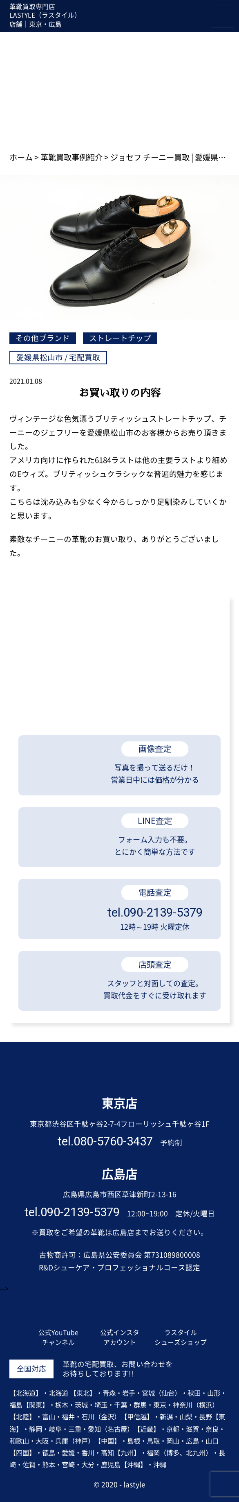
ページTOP (209, 1199)
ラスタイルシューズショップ (180, 1337)
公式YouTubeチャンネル (58, 1337)
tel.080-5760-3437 (105, 1141)
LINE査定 (179, 18)
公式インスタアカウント (119, 1337)
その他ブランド (43, 338)
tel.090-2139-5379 (72, 1212)
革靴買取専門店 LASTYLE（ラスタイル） (119, 1073)
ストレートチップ (120, 338)
